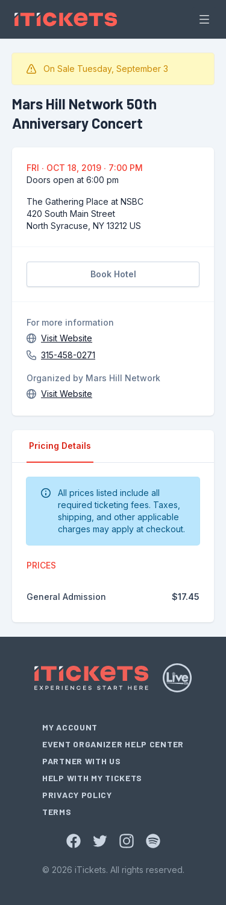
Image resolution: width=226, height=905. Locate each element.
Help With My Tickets (92, 778)
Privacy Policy (77, 795)
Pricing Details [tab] (60, 445)
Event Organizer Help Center (113, 744)
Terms (57, 812)
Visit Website (66, 338)
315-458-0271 (68, 355)
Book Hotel (113, 274)
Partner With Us (81, 761)
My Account (70, 727)
